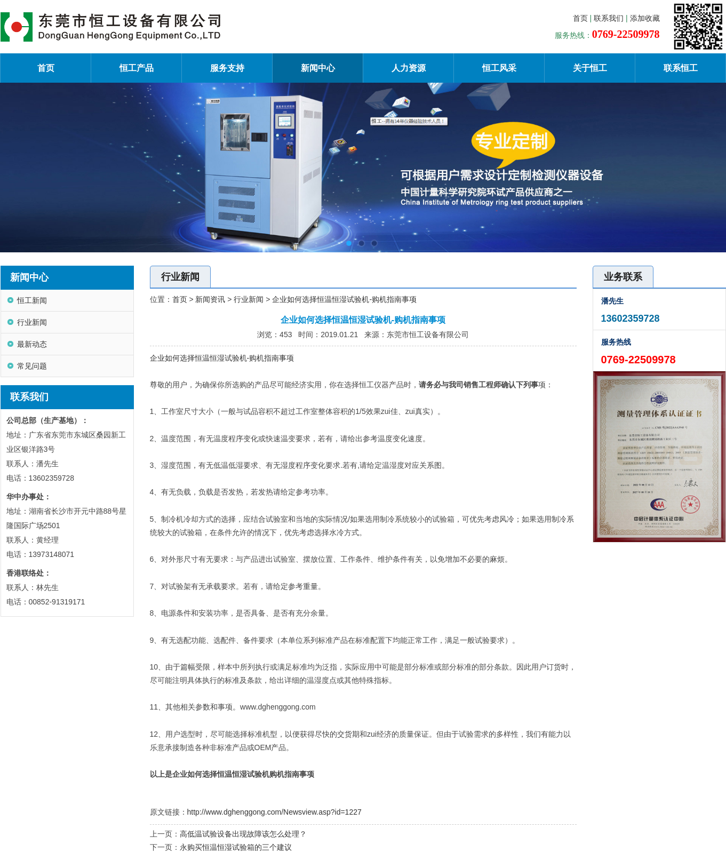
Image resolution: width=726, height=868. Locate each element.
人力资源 (409, 68)
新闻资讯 (210, 299)
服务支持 (227, 68)
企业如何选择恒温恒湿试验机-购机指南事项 (344, 299)
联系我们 (609, 18)
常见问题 (32, 366)
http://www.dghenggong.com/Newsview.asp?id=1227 (274, 812)
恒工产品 (136, 68)
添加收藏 (645, 18)
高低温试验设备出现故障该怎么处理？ (243, 834)
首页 (580, 18)
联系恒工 (681, 68)
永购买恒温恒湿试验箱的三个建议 (236, 847)
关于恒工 (590, 68)
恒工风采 (499, 68)
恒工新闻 (32, 300)
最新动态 (32, 344)
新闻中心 (318, 68)
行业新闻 (32, 322)
